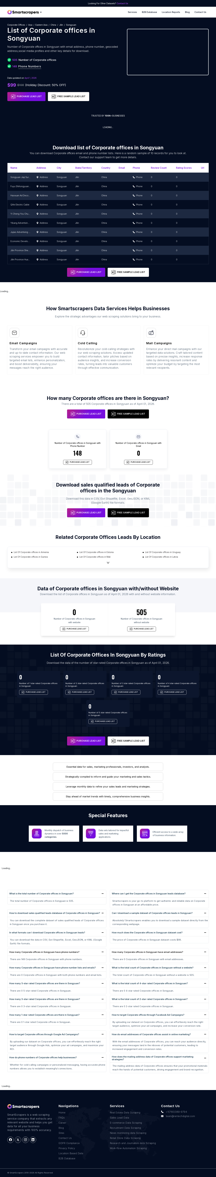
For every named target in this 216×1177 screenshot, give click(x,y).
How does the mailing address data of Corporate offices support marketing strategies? (152, 1058)
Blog (187, 12)
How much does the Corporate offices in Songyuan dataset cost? (147, 932)
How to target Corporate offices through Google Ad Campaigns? (44, 1034)
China (53, 25)
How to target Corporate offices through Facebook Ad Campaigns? (148, 1014)
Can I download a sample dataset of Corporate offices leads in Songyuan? (152, 913)
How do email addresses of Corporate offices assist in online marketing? (151, 1034)
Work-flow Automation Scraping (128, 1148)
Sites (61, 1132)
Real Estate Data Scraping (125, 1112)
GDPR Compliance (69, 1143)
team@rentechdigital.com (178, 1116)
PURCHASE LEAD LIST (26, 96)
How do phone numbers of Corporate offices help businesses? (43, 1057)
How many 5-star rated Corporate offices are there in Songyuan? (44, 983)
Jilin (61, 25)
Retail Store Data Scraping (125, 1138)
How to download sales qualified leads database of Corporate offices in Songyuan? (54, 913)
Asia (30, 25)
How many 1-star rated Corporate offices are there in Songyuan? (44, 1014)
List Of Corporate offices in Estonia (96, 552)
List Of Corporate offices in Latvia (161, 557)
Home (62, 1112)
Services (132, 12)
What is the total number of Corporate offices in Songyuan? (41, 893)
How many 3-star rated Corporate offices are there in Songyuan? (44, 999)
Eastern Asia (41, 25)
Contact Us (122, 3)
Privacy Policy (67, 1148)
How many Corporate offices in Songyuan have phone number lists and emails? (52, 967)
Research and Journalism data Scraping (133, 1143)
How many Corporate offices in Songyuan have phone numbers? (44, 952)
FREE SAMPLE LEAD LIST (68, 96)
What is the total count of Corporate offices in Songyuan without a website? (152, 967)
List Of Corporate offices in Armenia (31, 552)
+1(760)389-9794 (174, 1112)
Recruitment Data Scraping (125, 1127)
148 (77, 452)
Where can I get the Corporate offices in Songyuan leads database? (148, 893)
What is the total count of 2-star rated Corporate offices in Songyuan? (150, 999)
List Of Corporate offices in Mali (94, 557)
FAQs (62, 1117)
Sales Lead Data (119, 1117)
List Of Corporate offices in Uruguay (163, 552)
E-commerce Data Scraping (126, 1122)
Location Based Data (71, 1153)
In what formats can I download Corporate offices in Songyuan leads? (47, 932)
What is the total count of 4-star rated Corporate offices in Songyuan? (150, 983)
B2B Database (149, 12)
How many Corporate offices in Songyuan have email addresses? (147, 952)
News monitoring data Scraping (128, 1132)
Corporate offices (16, 25)
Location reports (171, 12)
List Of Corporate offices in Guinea (31, 557)
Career (62, 1122)
